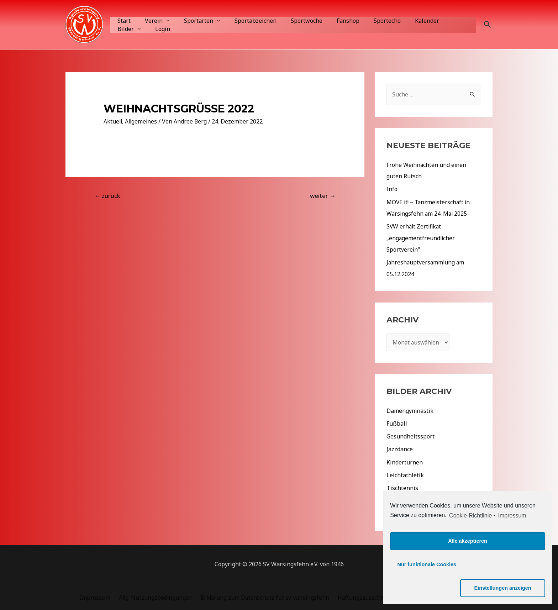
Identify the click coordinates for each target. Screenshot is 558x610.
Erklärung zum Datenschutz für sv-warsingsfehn (262, 596)
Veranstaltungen (409, 499)
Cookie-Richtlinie (470, 539)
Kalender (406, 21)
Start (122, 21)
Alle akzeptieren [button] (467, 564)
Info (392, 189)
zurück (107, 195)
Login (123, 29)
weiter (323, 195)
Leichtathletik (405, 474)
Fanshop (332, 21)
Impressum (95, 596)
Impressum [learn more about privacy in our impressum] (512, 539)
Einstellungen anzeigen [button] (508, 588)
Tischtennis (402, 486)
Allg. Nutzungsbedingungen (154, 596)
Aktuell (113, 121)
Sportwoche (294, 21)
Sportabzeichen (246, 21)
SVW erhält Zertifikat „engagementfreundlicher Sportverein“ (421, 237)
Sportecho (368, 21)
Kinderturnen (404, 461)
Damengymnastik (409, 410)
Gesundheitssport (410, 435)
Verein (149, 21)
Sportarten (191, 21)
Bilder (437, 21)
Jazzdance (399, 448)
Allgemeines (142, 121)
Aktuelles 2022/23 (410, 512)
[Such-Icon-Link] (488, 24)
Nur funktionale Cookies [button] (427, 588)
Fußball (396, 422)
